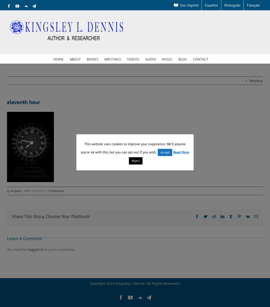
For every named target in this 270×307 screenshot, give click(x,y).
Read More (181, 152)
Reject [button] (136, 161)
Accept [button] (165, 152)
